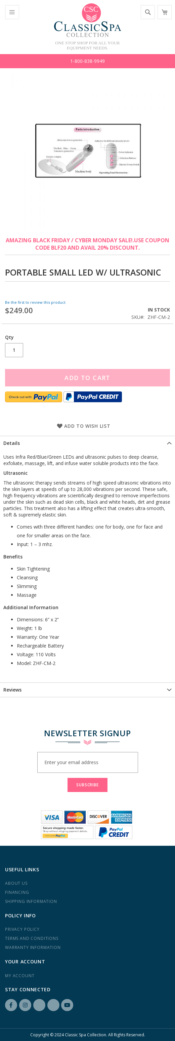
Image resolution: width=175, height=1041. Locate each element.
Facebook (11, 1005)
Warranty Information (33, 947)
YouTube (67, 1005)
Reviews (12, 689)
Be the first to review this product (35, 302)
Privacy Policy (22, 929)
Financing (17, 892)
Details (11, 443)
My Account (19, 975)
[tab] (87, 443)
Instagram (25, 1005)
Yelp (53, 1005)
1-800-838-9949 (87, 61)
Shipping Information (31, 901)
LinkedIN (39, 1005)
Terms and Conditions (31, 938)
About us (16, 883)
